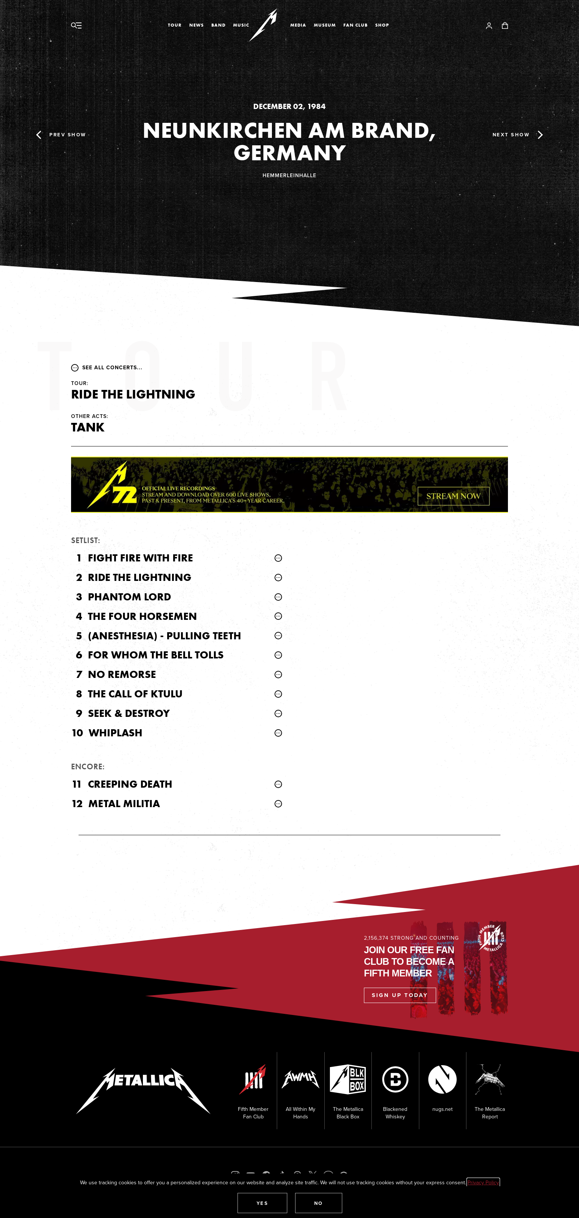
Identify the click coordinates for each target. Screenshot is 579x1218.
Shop (382, 25)
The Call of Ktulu (135, 693)
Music (241, 25)
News (196, 25)
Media (298, 25)
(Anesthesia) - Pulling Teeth (164, 635)
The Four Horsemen (142, 616)
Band (218, 25)
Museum (325, 25)
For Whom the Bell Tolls (156, 654)
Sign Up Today (400, 995)
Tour (175, 25)
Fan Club (355, 25)
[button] (263, 1203)
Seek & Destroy (129, 713)
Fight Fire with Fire (140, 557)
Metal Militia (124, 803)
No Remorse (122, 674)
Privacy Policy (483, 1182)
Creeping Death (130, 784)
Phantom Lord (129, 596)
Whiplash (116, 732)
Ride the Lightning (140, 577)
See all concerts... (107, 368)
